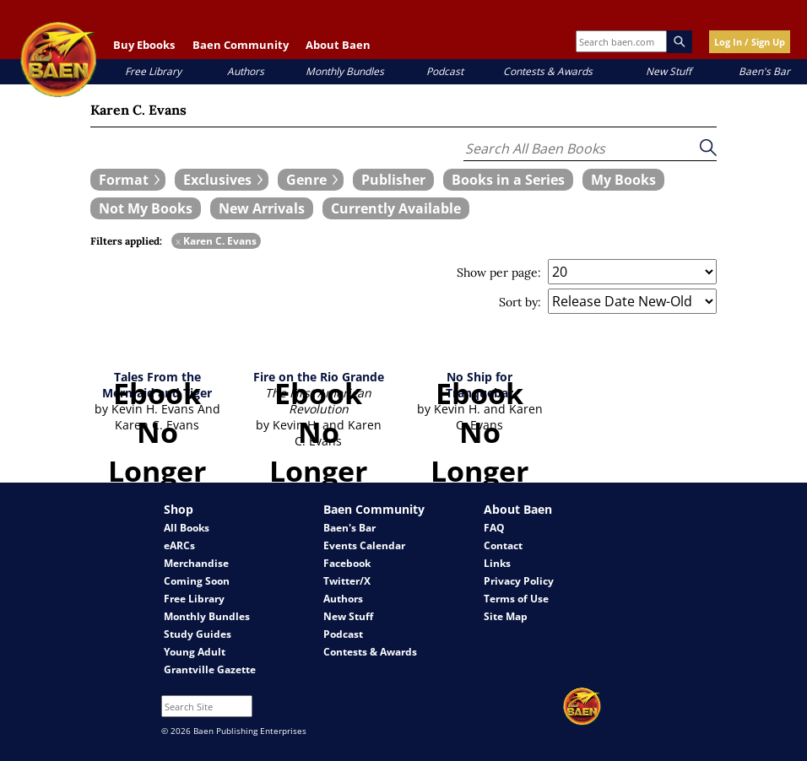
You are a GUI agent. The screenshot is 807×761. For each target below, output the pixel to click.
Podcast (444, 71)
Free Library (153, 71)
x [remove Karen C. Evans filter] (178, 241)
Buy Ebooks (144, 44)
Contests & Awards (548, 71)
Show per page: (499, 272)
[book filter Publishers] (393, 180)
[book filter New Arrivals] (261, 208)
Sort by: (520, 302)
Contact (503, 545)
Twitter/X (347, 581)
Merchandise (196, 563)
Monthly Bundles (345, 71)
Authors (245, 71)
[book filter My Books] (623, 180)
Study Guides (197, 634)
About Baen (338, 44)
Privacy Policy (519, 581)
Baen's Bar (764, 71)
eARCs (179, 545)
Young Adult (194, 652)
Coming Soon (197, 581)
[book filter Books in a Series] (508, 180)
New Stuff (668, 71)
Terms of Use (516, 598)
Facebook (347, 563)
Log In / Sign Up (749, 41)
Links (497, 563)
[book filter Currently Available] (395, 208)
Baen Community (240, 44)
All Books (186, 528)
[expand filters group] (127, 180)
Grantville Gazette (210, 669)
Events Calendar (364, 545)
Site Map (506, 616)
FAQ (494, 528)
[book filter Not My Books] (145, 208)
